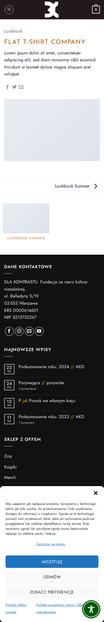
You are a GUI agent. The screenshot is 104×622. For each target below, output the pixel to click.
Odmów (52, 577)
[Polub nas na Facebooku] (9, 331)
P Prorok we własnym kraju (48, 400)
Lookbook (13, 31)
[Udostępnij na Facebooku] (7, 87)
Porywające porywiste (41, 382)
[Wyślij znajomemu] (21, 87)
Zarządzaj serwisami (50, 544)
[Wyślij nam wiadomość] (29, 331)
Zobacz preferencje (52, 592)
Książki (10, 467)
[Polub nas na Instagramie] (19, 331)
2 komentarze (35, 389)
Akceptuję (52, 562)
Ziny (8, 456)
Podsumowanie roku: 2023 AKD (51, 416)
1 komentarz (36, 423)
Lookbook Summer (76, 186)
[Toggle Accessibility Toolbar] (91, 609)
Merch (10, 477)
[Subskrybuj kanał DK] (39, 331)
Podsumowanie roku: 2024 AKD (51, 366)
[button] (95, 493)
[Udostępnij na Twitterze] (14, 87)
